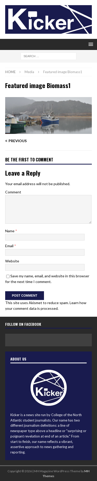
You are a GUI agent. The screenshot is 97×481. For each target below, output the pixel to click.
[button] (90, 44)
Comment (13, 192)
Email (9, 246)
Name (10, 231)
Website (12, 261)
